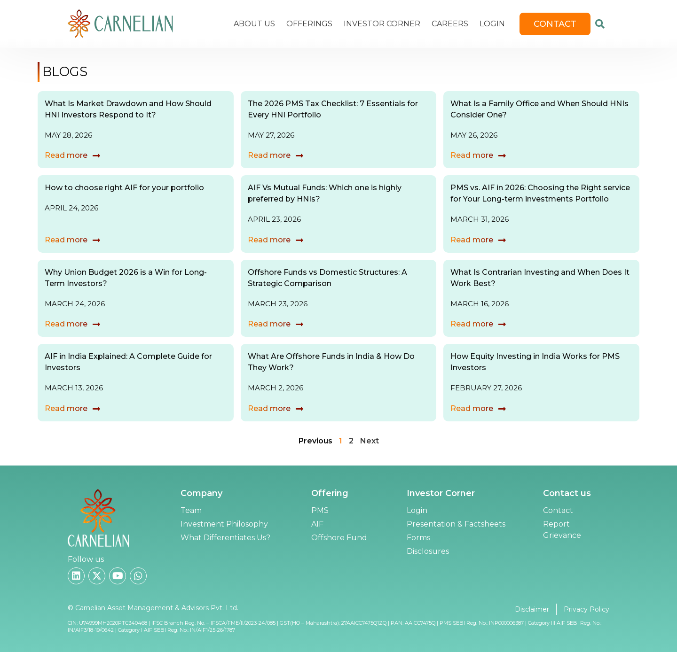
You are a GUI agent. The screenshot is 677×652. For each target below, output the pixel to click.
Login (492, 23)
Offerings (309, 23)
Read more (66, 155)
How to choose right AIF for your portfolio (124, 187)
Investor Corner (382, 23)
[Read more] (96, 155)
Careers (450, 23)
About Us (254, 23)
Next (369, 440)
